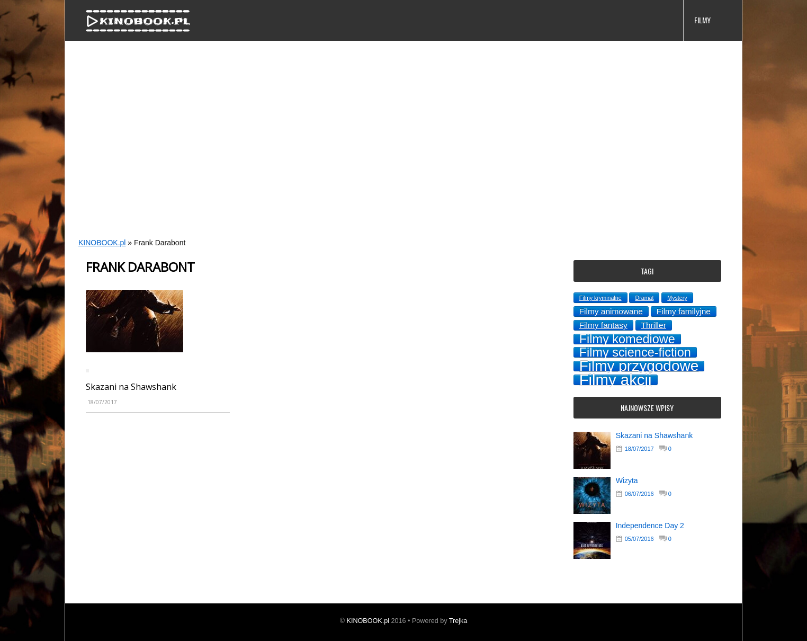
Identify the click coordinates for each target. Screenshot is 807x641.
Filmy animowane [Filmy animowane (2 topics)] (611, 311)
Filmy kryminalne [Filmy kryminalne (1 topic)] (600, 298)
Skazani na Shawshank (131, 387)
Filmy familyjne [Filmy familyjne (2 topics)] (684, 311)
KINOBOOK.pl (101, 242)
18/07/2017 (639, 449)
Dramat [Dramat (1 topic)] (644, 298)
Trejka (458, 621)
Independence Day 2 (650, 525)
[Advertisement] (383, 151)
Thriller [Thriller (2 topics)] (653, 325)
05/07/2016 (639, 539)
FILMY (702, 19)
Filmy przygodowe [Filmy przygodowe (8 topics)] (639, 366)
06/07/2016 (639, 494)
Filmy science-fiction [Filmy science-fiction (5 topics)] (635, 352)
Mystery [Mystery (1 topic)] (677, 298)
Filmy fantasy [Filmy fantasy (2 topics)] (603, 325)
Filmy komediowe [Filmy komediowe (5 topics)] (627, 339)
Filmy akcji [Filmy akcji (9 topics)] (615, 380)
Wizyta (627, 480)
